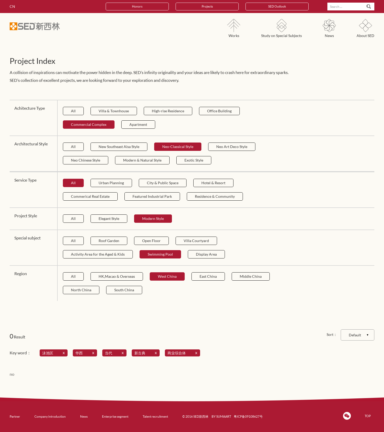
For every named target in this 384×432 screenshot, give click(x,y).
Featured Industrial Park (152, 196)
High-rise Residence (168, 111)
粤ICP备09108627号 (248, 416)
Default (355, 335)
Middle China (251, 276)
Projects (207, 6)
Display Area (206, 254)
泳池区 (54, 353)
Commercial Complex (88, 124)
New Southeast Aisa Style (119, 146)
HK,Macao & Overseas (117, 276)
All (73, 111)
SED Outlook (277, 6)
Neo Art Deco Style (231, 146)
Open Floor (151, 240)
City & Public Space (162, 183)
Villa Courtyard (196, 240)
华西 (85, 353)
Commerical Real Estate (90, 196)
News (84, 416)
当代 (115, 353)
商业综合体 (183, 353)
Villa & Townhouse (114, 111)
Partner (15, 416)
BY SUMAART (221, 416)
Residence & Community (215, 196)
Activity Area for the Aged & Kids (98, 254)
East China (208, 276)
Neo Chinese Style (85, 160)
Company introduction (50, 416)
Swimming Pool (160, 254)
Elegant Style (109, 218)
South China (124, 290)
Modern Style (153, 218)
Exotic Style (193, 160)
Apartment (138, 124)
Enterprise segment (115, 416)
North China (81, 290)
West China (167, 276)
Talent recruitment (155, 416)
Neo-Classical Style (177, 146)
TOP (368, 416)
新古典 (146, 353)
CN (12, 6)
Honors (137, 6)
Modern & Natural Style (142, 160)
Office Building (219, 111)
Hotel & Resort (213, 183)
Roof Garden (109, 240)
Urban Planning (111, 183)
